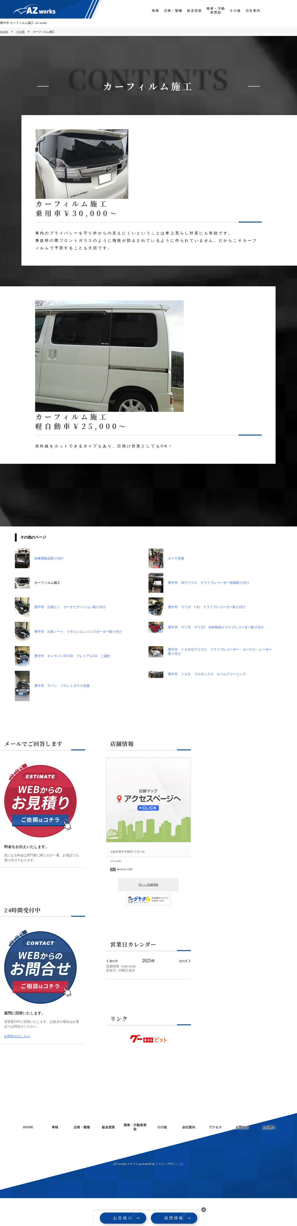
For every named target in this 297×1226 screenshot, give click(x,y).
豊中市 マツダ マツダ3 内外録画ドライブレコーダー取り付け (206, 655)
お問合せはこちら (17, 1064)
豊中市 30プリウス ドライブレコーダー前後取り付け (198, 610)
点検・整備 (168, 10)
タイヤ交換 (166, 586)
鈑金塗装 (189, 10)
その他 (230, 10)
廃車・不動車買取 (211, 10)
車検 (151, 10)
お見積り (287, 10)
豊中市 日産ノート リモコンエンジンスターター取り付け (68, 659)
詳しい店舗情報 (148, 912)
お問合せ (267, 10)
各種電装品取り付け (39, 586)
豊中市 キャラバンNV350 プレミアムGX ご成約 (62, 684)
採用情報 (174, 1218)
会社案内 (248, 10)
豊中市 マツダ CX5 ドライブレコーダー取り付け (196, 635)
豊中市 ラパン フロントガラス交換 (52, 714)
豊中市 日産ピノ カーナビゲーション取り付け (60, 635)
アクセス (215, 1155)
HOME (4, 31)
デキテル (132, 1192)
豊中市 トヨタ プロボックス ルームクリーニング (197, 702)
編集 (181, 1192)
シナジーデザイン (167, 1192)
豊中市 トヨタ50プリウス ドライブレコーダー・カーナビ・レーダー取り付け (210, 679)
